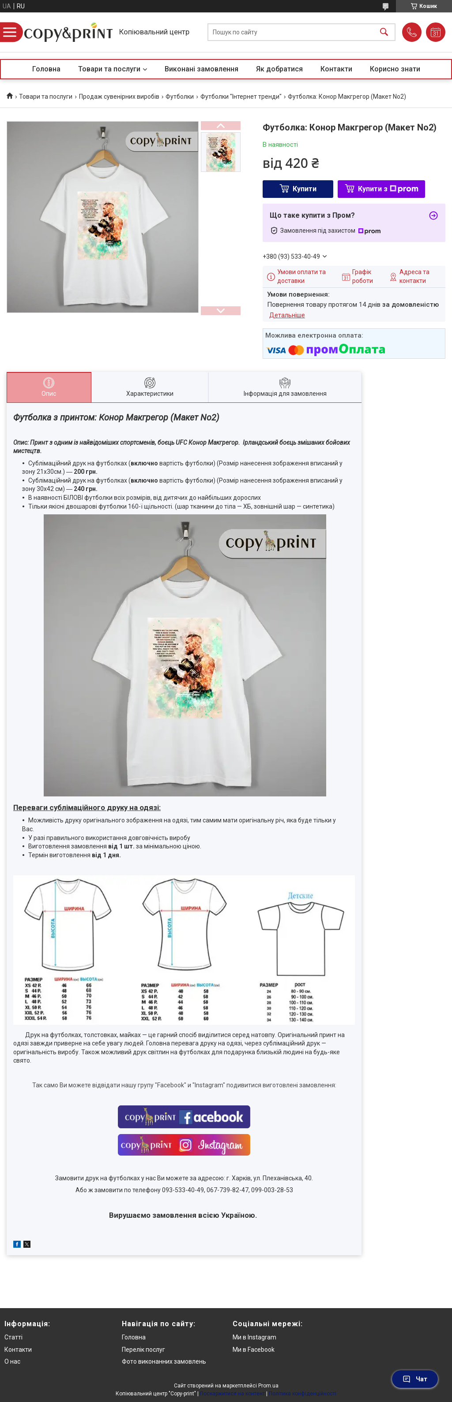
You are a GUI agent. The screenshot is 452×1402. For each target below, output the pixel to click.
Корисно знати (395, 69)
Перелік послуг (143, 1349)
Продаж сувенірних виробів (119, 96)
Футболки (180, 96)
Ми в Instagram (254, 1337)
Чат (415, 1379)
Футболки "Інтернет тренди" (241, 96)
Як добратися (279, 69)
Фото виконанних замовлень (164, 1361)
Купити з (388, 189)
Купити (304, 189)
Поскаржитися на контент (232, 1394)
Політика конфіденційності (302, 1394)
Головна (46, 69)
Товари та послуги (109, 69)
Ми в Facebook (254, 1349)
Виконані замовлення (201, 69)
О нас (12, 1361)
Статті (13, 1337)
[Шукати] (384, 32)
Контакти (336, 69)
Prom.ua (268, 1386)
